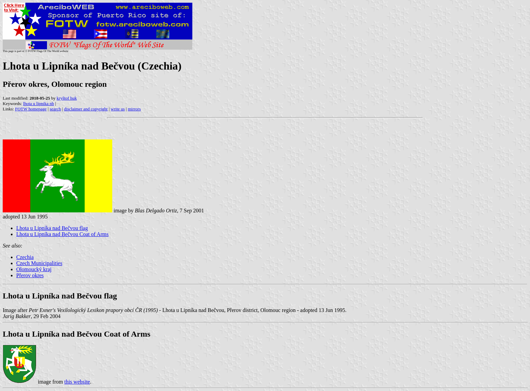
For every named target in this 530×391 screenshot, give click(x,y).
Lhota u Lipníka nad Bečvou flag (52, 228)
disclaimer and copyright (85, 108)
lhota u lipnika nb (38, 103)
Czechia (25, 257)
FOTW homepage (30, 108)
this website (77, 382)
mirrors (134, 108)
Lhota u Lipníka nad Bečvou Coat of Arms (62, 234)
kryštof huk (67, 98)
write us (118, 108)
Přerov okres (30, 275)
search (55, 108)
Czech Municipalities (39, 263)
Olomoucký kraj (33, 269)
